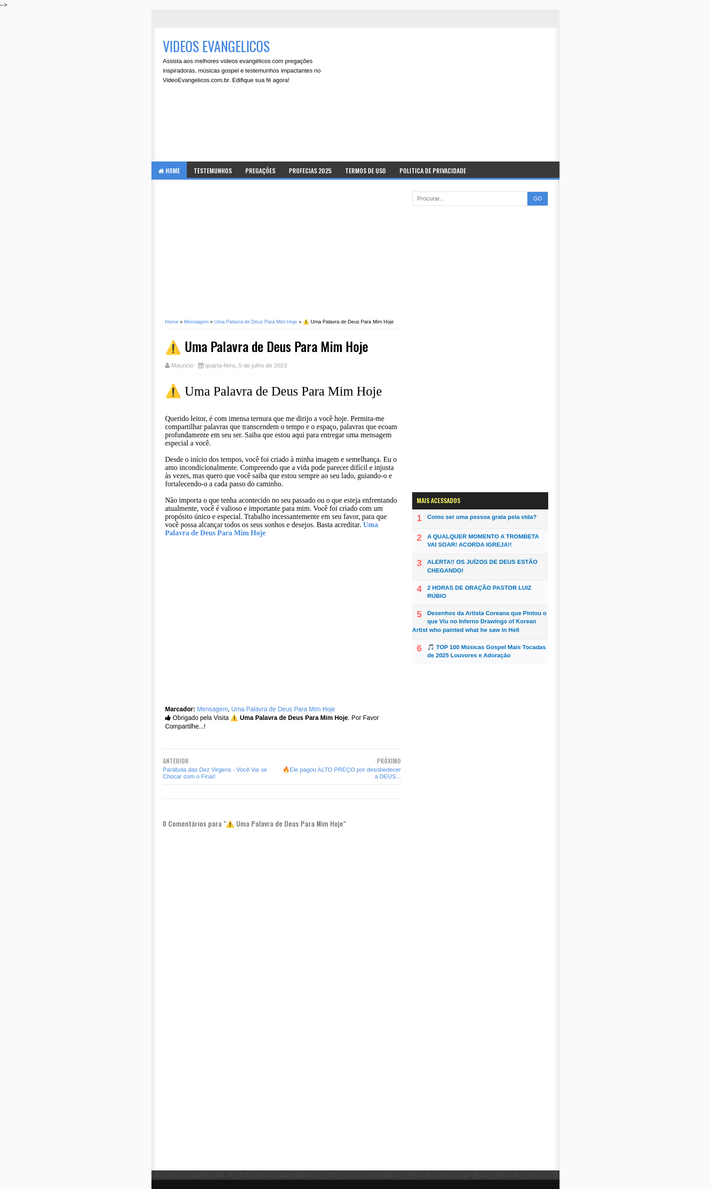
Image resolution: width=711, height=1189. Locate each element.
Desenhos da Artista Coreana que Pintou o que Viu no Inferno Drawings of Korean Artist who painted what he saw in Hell (479, 621)
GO (537, 199)
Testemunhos (213, 170)
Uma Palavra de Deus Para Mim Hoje (283, 709)
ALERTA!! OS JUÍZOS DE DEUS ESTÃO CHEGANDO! (482, 565)
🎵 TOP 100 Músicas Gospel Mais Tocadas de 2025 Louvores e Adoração (486, 651)
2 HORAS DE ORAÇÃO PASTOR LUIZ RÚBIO (479, 591)
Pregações (260, 170)
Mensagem (212, 709)
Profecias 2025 (310, 170)
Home (169, 170)
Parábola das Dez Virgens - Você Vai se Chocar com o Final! (215, 773)
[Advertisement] (449, 95)
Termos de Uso (365, 170)
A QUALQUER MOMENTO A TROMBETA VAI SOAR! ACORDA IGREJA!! (483, 540)
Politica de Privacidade (432, 170)
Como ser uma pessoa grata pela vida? (481, 517)
